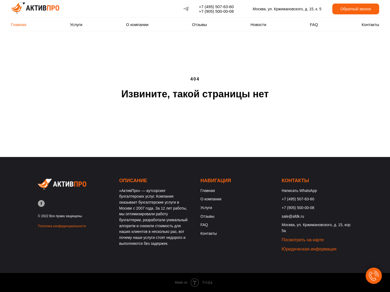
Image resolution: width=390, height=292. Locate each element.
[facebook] (41, 203)
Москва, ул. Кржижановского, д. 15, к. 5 (287, 9)
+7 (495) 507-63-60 (216, 6)
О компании (137, 24)
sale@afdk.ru (293, 216)
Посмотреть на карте (303, 240)
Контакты (370, 24)
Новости (258, 24)
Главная (18, 24)
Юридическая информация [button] (309, 249)
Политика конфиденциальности (62, 226)
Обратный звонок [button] (355, 9)
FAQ (314, 24)
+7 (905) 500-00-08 (216, 11)
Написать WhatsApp (299, 190)
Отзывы (199, 24)
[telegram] (186, 8)
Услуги (76, 24)
